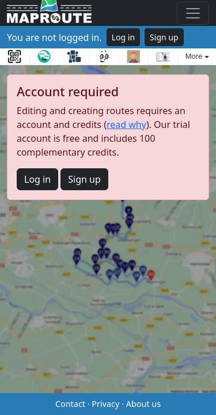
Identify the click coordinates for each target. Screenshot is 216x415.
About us (143, 403)
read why (126, 124)
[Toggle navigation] (193, 13)
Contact (70, 403)
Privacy (105, 403)
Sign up (164, 37)
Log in (123, 37)
